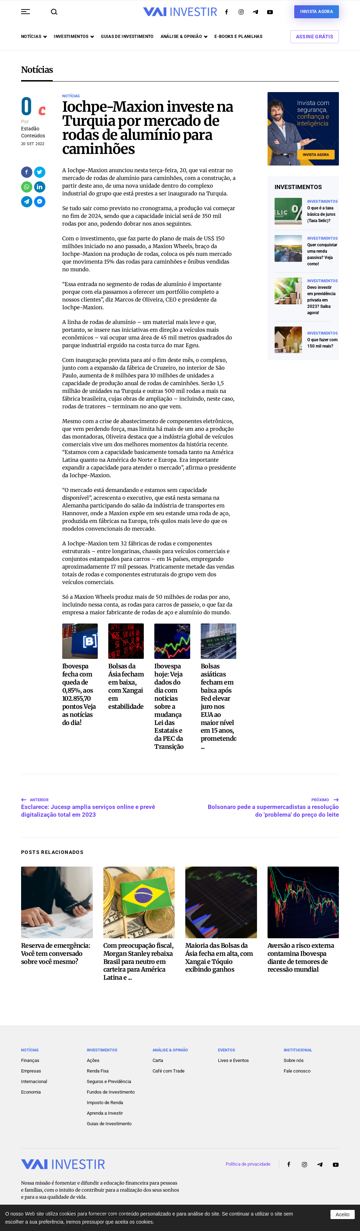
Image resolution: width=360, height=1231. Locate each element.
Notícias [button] (34, 36)
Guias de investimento (127, 36)
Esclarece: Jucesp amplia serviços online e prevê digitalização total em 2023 (88, 800)
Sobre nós (294, 1055)
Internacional (34, 1076)
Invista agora (316, 11)
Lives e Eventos (233, 1055)
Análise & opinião (184, 36)
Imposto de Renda (105, 1097)
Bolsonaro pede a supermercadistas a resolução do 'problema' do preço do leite (273, 800)
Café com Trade (169, 1066)
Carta (158, 1055)
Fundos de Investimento (111, 1087)
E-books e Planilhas (238, 36)
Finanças (30, 1055)
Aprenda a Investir (105, 1108)
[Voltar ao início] (180, 11)
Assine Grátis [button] (314, 36)
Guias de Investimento (109, 1118)
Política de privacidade (248, 1159)
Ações (93, 1055)
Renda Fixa (98, 1066)
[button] (25, 11)
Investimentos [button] (74, 36)
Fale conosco (297, 1066)
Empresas (31, 1066)
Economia (31, 1087)
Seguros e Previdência (109, 1076)
